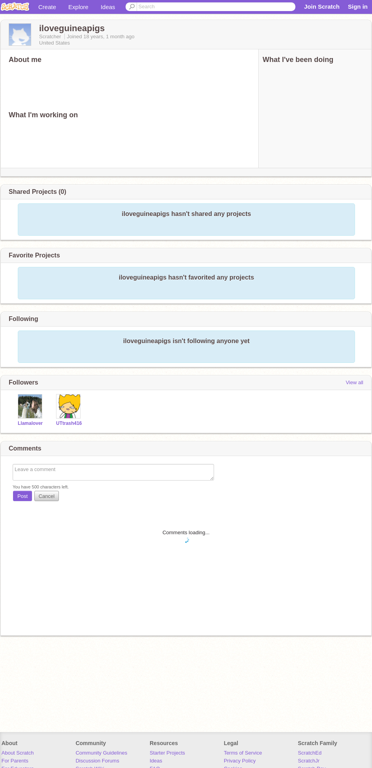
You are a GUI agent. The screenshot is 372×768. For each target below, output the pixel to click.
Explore (78, 7)
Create (47, 7)
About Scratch (18, 753)
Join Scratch (322, 6)
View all (354, 382)
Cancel (46, 496)
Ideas (108, 7)
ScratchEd (309, 753)
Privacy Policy (240, 761)
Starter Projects (167, 753)
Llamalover (30, 423)
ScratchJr (308, 761)
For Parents (15, 761)
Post (22, 496)
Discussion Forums (97, 761)
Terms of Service (243, 753)
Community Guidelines (101, 753)
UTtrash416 (69, 423)
